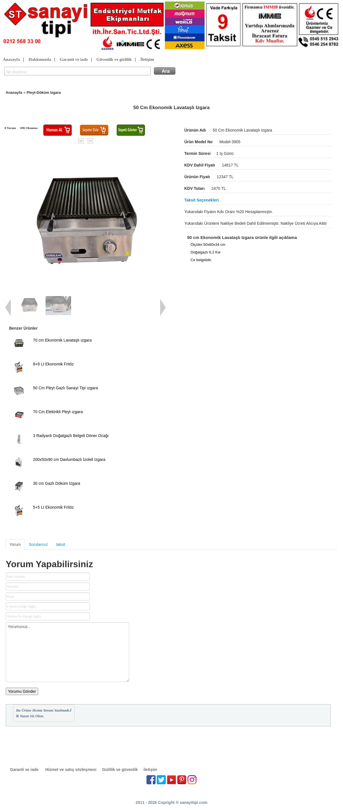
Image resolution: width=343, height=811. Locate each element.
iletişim (150, 769)
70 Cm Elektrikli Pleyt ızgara (58, 411)
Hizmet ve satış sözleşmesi (70, 769)
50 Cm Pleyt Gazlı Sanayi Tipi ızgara (65, 388)
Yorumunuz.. (67, 652)
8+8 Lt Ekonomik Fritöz (53, 364)
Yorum (15, 544)
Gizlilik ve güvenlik (120, 769)
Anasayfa (11, 59)
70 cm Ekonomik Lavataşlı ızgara (62, 340)
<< (80, 140)
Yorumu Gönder (22, 691)
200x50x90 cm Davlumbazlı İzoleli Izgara (69, 459)
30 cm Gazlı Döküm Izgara (56, 483)
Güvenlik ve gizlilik (114, 59)
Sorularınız (38, 544)
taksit (60, 544)
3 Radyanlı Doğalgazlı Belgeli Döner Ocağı (71, 435)
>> (90, 140)
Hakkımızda (39, 59)
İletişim (147, 59)
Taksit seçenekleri (201, 200)
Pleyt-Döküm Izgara (43, 92)
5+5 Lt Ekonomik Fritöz (53, 507)
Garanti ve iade (74, 59)
